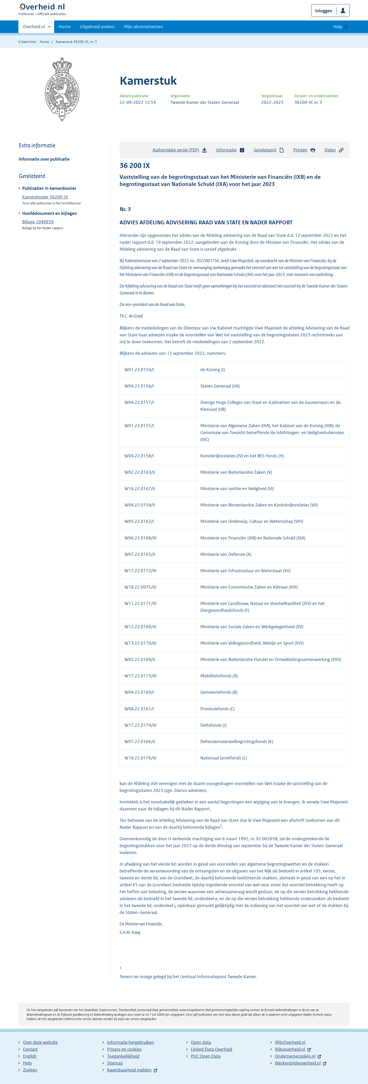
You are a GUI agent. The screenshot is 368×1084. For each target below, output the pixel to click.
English (30, 1056)
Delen (334, 150)
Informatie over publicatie (44, 159)
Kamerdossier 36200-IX (45, 197)
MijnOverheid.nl (290, 1042)
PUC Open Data (206, 1056)
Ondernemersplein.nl (295, 1056)
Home (65, 26)
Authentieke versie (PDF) (180, 151)
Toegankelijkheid (123, 1056)
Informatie (230, 150)
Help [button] (337, 26)
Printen (304, 150)
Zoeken (30, 1070)
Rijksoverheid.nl (290, 1049)
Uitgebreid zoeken (97, 26)
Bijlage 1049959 (38, 222)
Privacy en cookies (124, 1049)
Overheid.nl (34, 28)
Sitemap (115, 1063)
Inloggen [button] (323, 11)
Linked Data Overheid (211, 1049)
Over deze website (40, 1042)
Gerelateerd (269, 150)
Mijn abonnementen (143, 26)
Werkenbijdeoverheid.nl (298, 1063)
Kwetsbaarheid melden (129, 1070)
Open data (201, 1042)
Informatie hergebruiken (130, 1042)
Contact (30, 1049)
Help (27, 1063)
